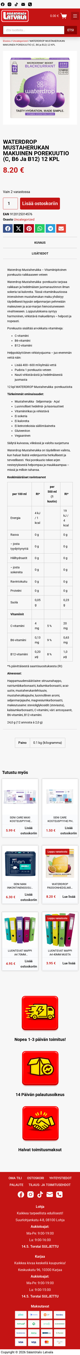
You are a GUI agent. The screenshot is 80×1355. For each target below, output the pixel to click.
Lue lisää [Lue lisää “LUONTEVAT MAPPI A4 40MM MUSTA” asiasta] (69, 963)
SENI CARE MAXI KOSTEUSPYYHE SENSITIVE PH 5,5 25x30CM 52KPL (20, 819)
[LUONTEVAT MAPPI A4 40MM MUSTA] (60, 930)
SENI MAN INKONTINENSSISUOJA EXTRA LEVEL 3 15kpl (20, 886)
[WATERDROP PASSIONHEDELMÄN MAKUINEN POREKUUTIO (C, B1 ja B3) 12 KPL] (60, 863)
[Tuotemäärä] (10, 203)
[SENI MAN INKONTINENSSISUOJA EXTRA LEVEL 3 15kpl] (20, 863)
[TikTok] (16, 4)
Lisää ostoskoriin (40, 203)
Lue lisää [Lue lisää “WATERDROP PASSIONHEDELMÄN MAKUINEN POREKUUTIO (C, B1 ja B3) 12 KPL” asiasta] (69, 897)
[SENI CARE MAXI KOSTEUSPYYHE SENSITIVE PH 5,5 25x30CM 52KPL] (20, 797)
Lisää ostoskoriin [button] (28, 830)
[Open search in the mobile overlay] (40, 30)
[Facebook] (2, 4)
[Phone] (30, 4)
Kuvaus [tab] (40, 242)
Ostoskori (35, 1178)
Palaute (16, 1185)
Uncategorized (20, 41)
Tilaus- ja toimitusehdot (50, 1185)
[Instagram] (9, 4)
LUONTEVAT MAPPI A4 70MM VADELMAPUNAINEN (20, 952)
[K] (75, 16)
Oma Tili (15, 1178)
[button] (8, 228)
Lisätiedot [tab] (40, 253)
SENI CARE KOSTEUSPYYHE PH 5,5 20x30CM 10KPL (60, 819)
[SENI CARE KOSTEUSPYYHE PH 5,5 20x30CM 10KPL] (60, 797)
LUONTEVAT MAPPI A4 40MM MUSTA (60, 952)
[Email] (23, 4)
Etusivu (7, 41)
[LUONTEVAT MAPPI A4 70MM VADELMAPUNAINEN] (20, 930)
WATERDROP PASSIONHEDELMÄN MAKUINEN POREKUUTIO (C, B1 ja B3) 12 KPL (60, 886)
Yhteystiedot (60, 1178)
